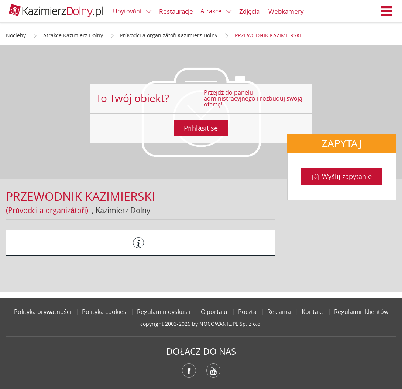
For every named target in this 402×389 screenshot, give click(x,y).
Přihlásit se (201, 128)
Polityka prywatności (42, 312)
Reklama (279, 312)
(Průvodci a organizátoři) (47, 210)
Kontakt (312, 312)
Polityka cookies (104, 312)
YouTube (213, 370)
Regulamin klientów (361, 312)
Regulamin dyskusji (163, 312)
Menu (386, 11)
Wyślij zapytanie (347, 176)
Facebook (189, 370)
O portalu (214, 312)
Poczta (247, 312)
